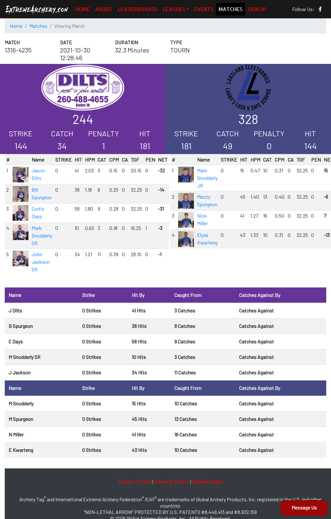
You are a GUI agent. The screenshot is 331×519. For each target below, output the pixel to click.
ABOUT (104, 9)
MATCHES (231, 9)
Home (16, 26)
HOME (82, 9)
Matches (38, 26)
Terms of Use (134, 481)
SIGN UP (257, 9)
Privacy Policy (171, 481)
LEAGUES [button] (174, 9)
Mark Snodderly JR (207, 177)
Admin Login (207, 481)
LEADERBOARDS (138, 9)
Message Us (304, 507)
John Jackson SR (41, 261)
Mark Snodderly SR (42, 235)
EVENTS (204, 9)
